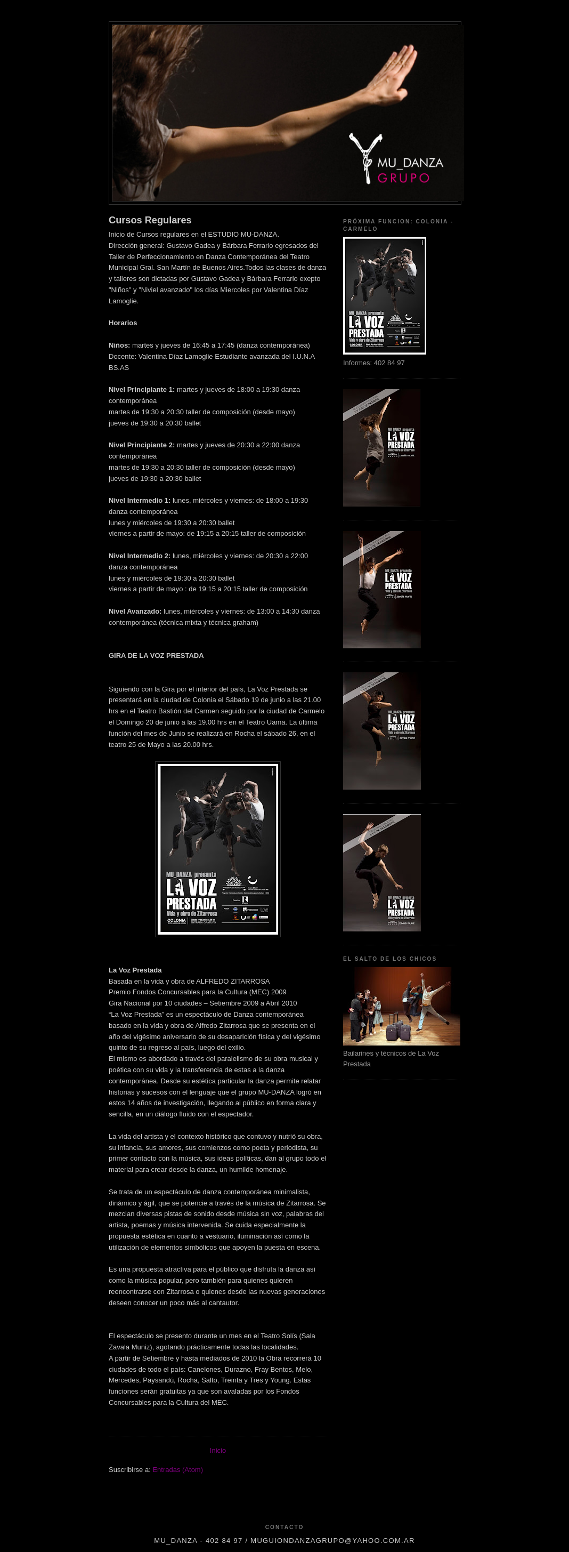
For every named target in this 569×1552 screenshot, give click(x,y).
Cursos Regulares (150, 220)
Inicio (218, 1450)
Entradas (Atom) (177, 1470)
